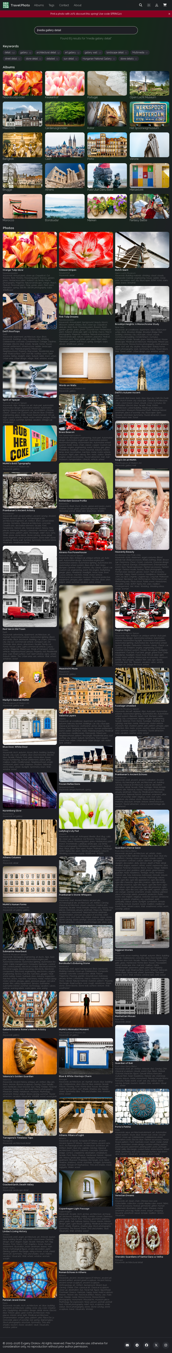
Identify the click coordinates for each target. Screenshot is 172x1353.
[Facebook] (146, 1345)
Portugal (63, 1079)
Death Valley (9, 1188)
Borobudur (64, 966)
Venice (118, 1198)
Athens (6, 860)
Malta (5, 750)
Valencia (7, 1079)
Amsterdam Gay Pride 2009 (128, 555)
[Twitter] (156, 1345)
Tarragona (7, 1141)
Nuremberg (8, 814)
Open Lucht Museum (125, 273)
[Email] (127, 1345)
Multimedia (140, 52)
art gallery (72, 52)
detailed (52, 58)
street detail (12, 58)
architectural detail (48, 52)
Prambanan (8, 513)
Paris (5, 1303)
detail (10, 52)
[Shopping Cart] (165, 5)
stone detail (33, 58)
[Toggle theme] (149, 5)
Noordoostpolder (10, 273)
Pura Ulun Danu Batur (126, 851)
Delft (5, 334)
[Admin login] (157, 5)
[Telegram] (136, 1345)
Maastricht (64, 672)
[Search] (141, 5)
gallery (25, 52)
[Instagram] (165, 1345)
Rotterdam (64, 504)
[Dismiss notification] (169, 14)
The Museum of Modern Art (72, 388)
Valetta (62, 719)
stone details (128, 58)
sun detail (70, 58)
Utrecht (62, 834)
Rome (5, 1032)
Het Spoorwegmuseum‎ (70, 435)
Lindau (6, 1234)
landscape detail (116, 52)
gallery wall (93, 52)
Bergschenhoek (66, 787)
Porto (117, 1130)
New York (119, 327)
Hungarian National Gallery (99, 58)
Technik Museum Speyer (15, 403)
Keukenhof (64, 273)
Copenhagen (65, 1211)
